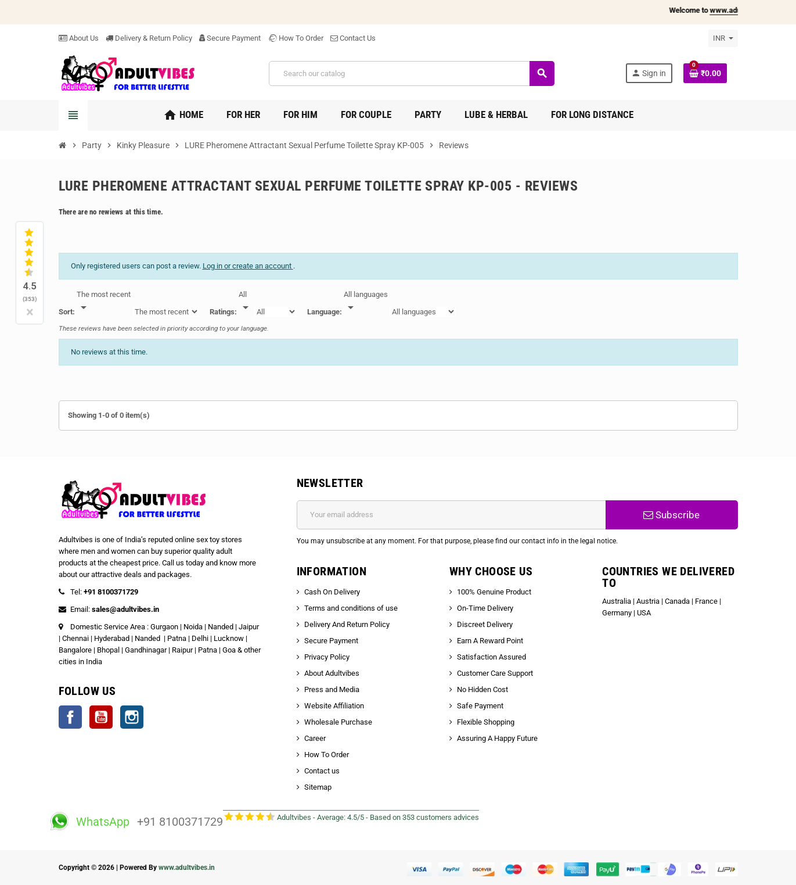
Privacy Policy (327, 657)
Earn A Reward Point (490, 640)
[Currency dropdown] (723, 38)
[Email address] (451, 514)
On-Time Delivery (485, 608)
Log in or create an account (248, 265)
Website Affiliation (334, 705)
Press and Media (331, 689)
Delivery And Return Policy (347, 624)
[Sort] (104, 301)
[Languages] (366, 301)
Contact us (322, 770)
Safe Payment (480, 705)
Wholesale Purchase (338, 722)
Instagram (131, 717)
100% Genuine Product (494, 591)
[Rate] (246, 301)
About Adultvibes (331, 673)
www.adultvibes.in (187, 867)
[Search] (411, 73)
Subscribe (671, 515)
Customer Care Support (495, 673)
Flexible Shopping (485, 722)
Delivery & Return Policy (149, 38)
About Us (79, 38)
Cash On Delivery (332, 591)
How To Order (295, 38)
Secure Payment (230, 38)
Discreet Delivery (485, 624)
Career (315, 738)
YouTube (101, 717)
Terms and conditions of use (351, 608)
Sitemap (318, 787)
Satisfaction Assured (491, 657)
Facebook (70, 717)
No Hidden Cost (482, 689)
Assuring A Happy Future (497, 738)
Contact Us (353, 38)
